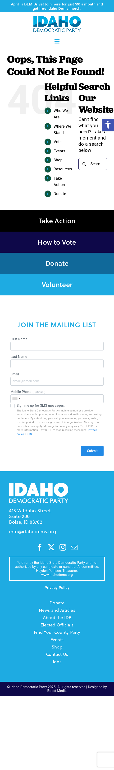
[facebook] (39, 547)
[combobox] (16, 399)
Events (59, 151)
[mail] (74, 547)
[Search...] (92, 164)
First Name (57, 343)
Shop (58, 160)
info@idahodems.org (32, 531)
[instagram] (62, 547)
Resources (63, 169)
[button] (108, 125)
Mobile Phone (57, 396)
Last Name (57, 361)
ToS (29, 434)
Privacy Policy (57, 587)
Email (57, 379)
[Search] (84, 164)
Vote (58, 142)
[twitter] (51, 547)
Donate (60, 193)
